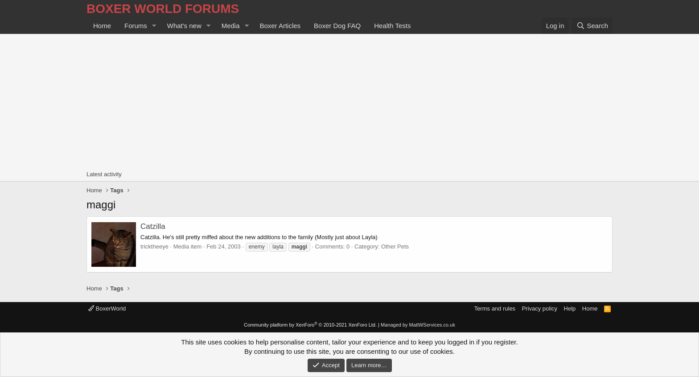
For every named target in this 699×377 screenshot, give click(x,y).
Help (570, 308)
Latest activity (104, 174)
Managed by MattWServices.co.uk (418, 324)
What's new (184, 25)
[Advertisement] (349, 100)
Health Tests (392, 25)
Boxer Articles (279, 25)
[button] (154, 25)
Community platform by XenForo (310, 324)
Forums (135, 25)
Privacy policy (539, 308)
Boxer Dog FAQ (337, 25)
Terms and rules (494, 308)
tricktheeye (154, 246)
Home (102, 25)
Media (231, 25)
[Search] (592, 25)
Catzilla (152, 226)
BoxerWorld (107, 308)
